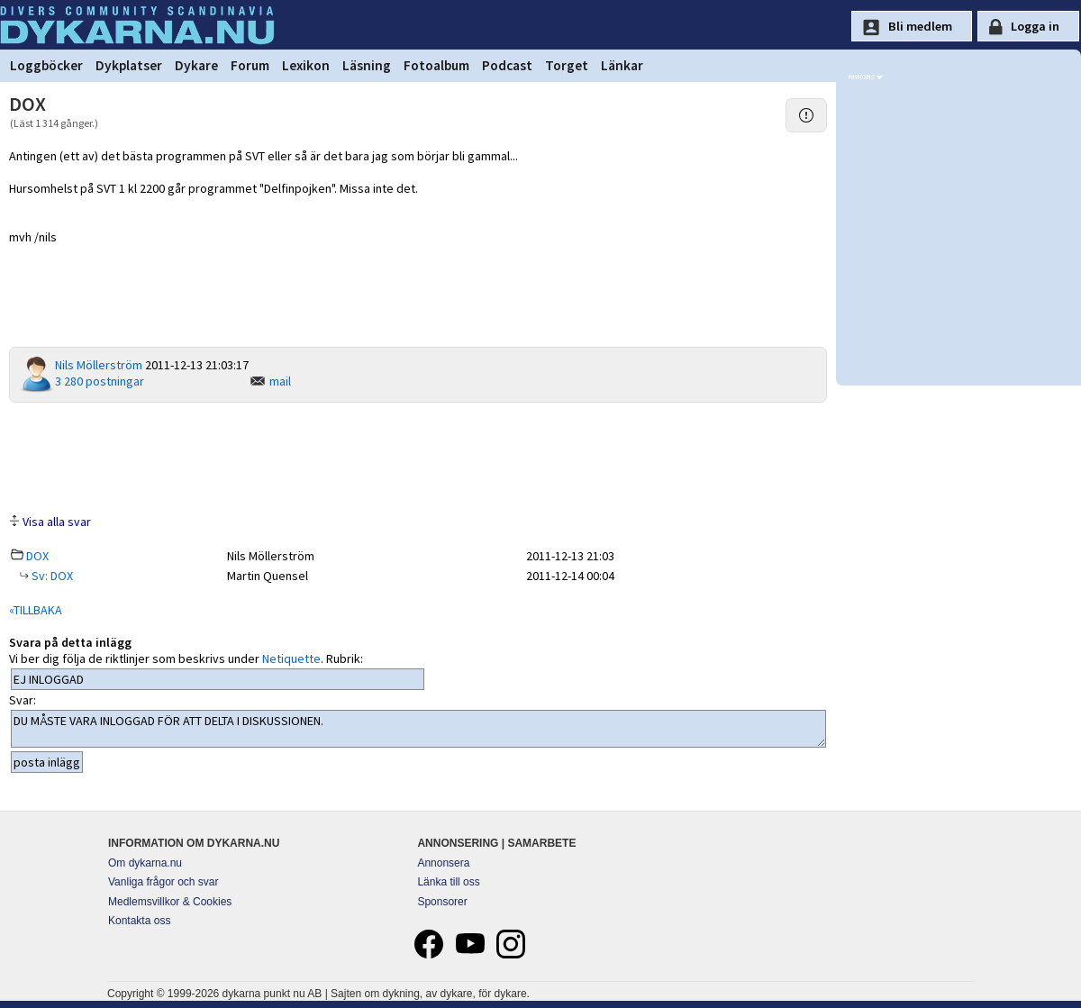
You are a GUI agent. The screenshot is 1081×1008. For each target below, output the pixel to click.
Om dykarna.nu (145, 863)
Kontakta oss (139, 920)
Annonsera (443, 863)
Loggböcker (46, 65)
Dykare (196, 65)
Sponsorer (442, 901)
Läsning (366, 65)
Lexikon (306, 65)
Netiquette (291, 658)
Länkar (622, 65)
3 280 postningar (99, 381)
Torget (566, 65)
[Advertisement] (418, 456)
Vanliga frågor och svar (163, 882)
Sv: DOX (51, 576)
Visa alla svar (57, 521)
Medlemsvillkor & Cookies (170, 901)
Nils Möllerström (98, 365)
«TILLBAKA (35, 610)
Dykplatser (128, 65)
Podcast (507, 65)
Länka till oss (448, 882)
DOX (37, 556)
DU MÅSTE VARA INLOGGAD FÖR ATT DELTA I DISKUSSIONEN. (418, 729)
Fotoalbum (436, 65)
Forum (250, 65)
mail (280, 381)
